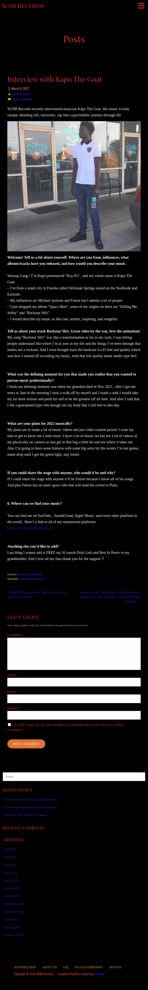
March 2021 (11, 896)
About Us (49, 967)
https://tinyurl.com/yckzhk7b (31, 528)
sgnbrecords (39, 579)
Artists (115, 967)
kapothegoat (25, 579)
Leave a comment (22, 99)
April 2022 (10, 873)
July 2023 (9, 849)
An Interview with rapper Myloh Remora (30, 807)
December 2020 (13, 904)
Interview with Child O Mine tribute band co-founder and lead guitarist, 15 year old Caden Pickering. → (110, 596)
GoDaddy (99, 974)
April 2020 (10, 919)
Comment (16, 635)
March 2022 (11, 880)
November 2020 (13, 911)
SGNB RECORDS (25, 967)
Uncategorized (35, 574)
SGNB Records (23, 6)
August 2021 (11, 888)
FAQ (66, 967)
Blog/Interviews (88, 967)
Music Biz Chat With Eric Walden (25, 815)
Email (13, 692)
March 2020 (11, 927)
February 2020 (13, 935)
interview (22, 574)
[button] (142, 5)
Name (12, 675)
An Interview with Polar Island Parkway (30, 799)
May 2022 (9, 865)
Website (13, 708)
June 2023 (10, 857)
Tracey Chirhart (21, 94)
